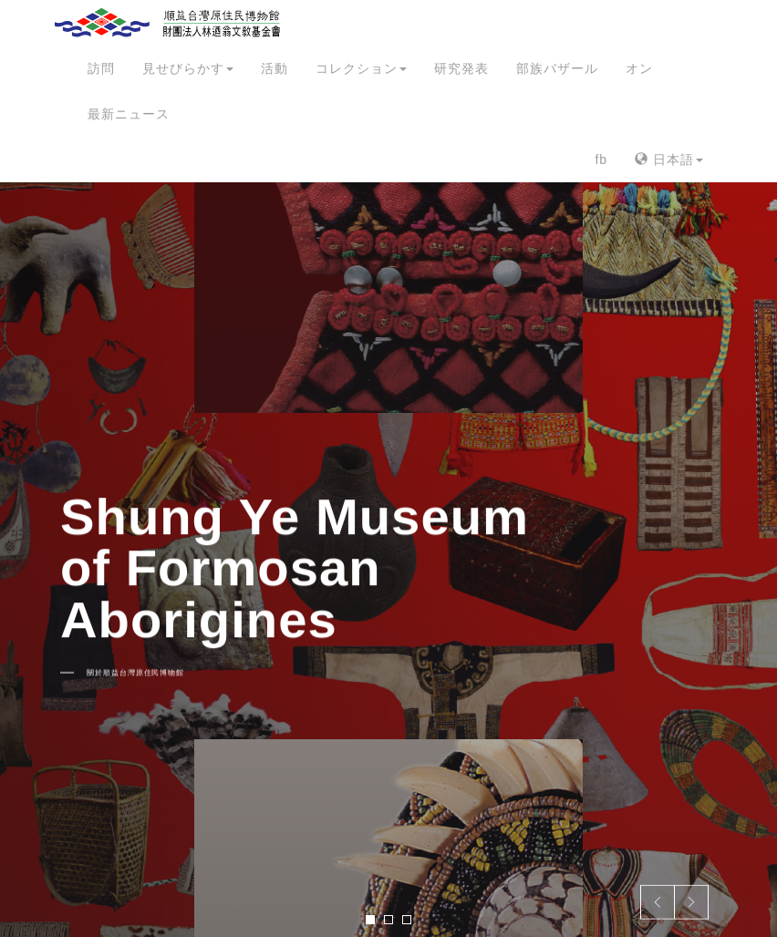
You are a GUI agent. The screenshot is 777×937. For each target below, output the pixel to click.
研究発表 (461, 68)
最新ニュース (129, 114)
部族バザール (557, 68)
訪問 (101, 68)
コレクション (361, 68)
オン (639, 68)
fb (601, 159)
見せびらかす (187, 68)
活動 (274, 68)
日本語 (669, 159)
